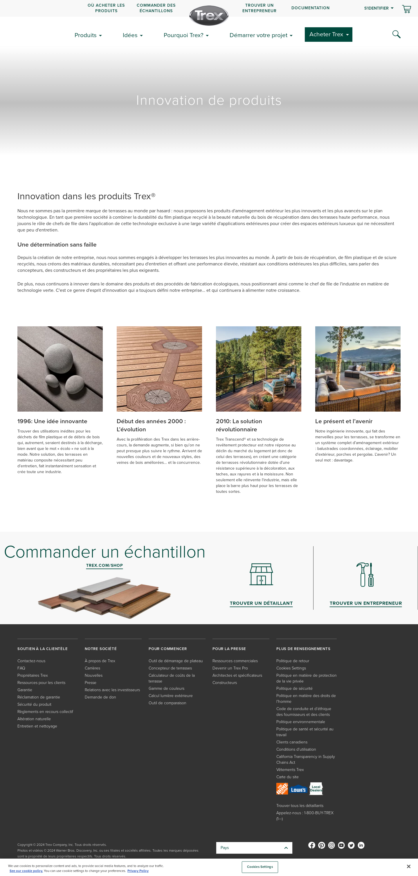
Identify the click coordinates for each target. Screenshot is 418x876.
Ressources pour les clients (41, 683)
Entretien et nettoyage (37, 726)
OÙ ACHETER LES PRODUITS (106, 8)
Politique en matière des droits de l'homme (306, 699)
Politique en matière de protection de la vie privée (306, 678)
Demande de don (100, 697)
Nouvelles (93, 675)
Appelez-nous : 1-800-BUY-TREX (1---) (305, 816)
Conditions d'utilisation (296, 749)
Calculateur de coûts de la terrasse (172, 678)
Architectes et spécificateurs (237, 675)
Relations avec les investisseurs (112, 690)
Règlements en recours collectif (45, 712)
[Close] (408, 866)
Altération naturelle (34, 719)
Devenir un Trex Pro (230, 668)
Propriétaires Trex (32, 675)
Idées (130, 34)
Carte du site (287, 777)
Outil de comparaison (167, 703)
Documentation (310, 8)
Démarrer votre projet (258, 34)
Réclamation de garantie (38, 697)
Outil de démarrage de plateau (176, 661)
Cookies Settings (291, 668)
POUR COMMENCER (168, 648)
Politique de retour (292, 661)
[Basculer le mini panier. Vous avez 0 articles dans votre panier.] (406, 9)
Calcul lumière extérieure (171, 696)
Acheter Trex (326, 34)
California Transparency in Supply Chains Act (305, 759)
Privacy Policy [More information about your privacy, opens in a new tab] (138, 870)
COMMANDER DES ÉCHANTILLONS (156, 8)
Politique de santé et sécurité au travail (305, 732)
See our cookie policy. (26, 870)
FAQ (21, 668)
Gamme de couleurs (166, 688)
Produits (86, 34)
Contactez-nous (31, 661)
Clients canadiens (291, 742)
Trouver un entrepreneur (259, 8)
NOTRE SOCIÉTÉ (101, 648)
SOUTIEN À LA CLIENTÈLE (42, 648)
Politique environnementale (300, 722)
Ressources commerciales (235, 661)
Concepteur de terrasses (170, 668)
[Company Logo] (209, 16)
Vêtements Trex (290, 770)
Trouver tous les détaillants (299, 806)
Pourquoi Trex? (183, 34)
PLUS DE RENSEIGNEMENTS (303, 648)
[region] (209, 867)
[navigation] (209, 8)
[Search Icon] (396, 34)
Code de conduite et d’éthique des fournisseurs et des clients (303, 712)
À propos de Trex (100, 661)
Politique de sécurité (294, 688)
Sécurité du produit (34, 704)
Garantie (24, 690)
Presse (90, 683)
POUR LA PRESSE (229, 648)
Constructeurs (224, 683)
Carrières (92, 668)
